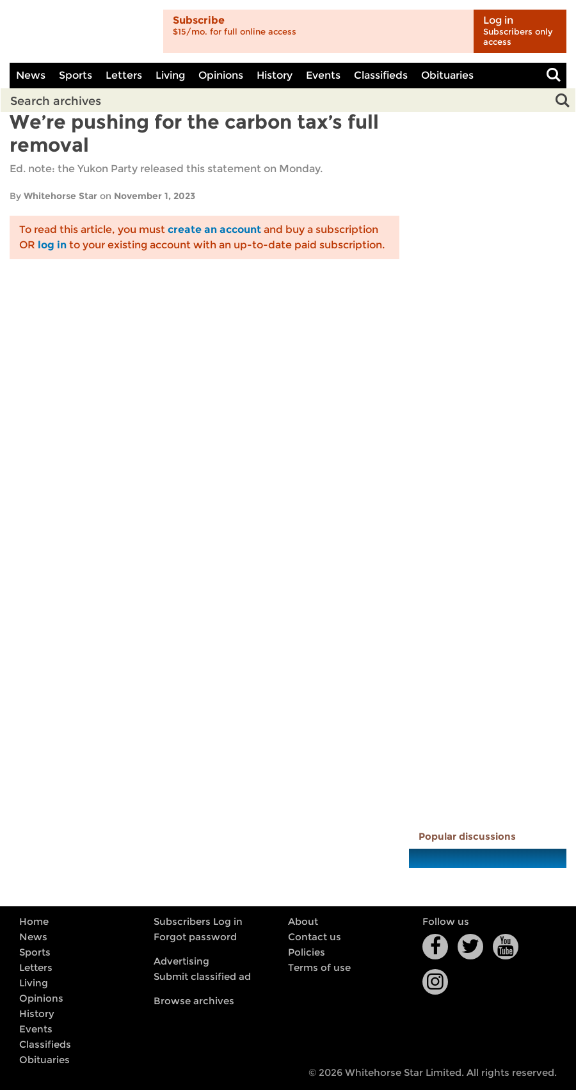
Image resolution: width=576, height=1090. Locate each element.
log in (52, 245)
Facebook (435, 946)
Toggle (553, 75)
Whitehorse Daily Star (82, 32)
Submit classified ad (202, 976)
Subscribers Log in (198, 921)
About (303, 921)
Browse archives (194, 1001)
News (30, 75)
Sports (75, 75)
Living (170, 75)
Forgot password (195, 937)
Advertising (181, 961)
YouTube (505, 946)
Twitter (470, 946)
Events (323, 75)
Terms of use (319, 968)
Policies (306, 952)
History (274, 75)
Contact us (314, 937)
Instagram (435, 982)
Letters (124, 75)
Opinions (220, 75)
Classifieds (381, 75)
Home (34, 921)
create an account (214, 229)
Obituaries (447, 75)
